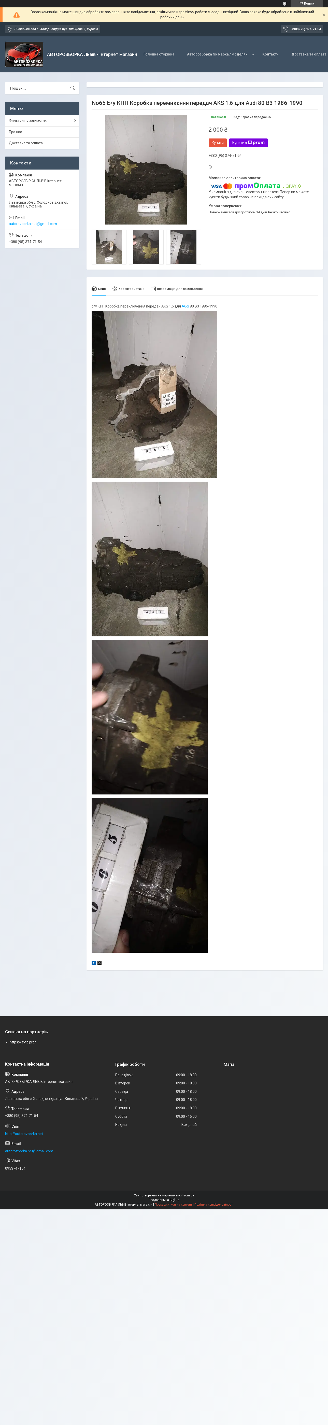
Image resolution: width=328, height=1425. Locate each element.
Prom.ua (188, 1195)
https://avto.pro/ (23, 1042)
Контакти (270, 54)
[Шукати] (73, 88)
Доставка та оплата (26, 143)
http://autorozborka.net (24, 1134)
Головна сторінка (159, 54)
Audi (185, 306)
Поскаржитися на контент (173, 1204)
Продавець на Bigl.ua (164, 1200)
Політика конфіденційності (213, 1204)
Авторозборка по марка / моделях (217, 54)
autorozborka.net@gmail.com (33, 224)
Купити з (248, 143)
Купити (218, 143)
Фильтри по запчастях (28, 120)
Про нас (15, 132)
